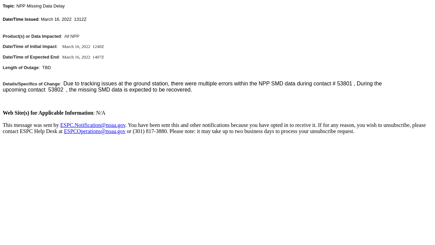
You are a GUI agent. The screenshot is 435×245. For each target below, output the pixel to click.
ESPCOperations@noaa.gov (94, 131)
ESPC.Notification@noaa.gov (92, 125)
